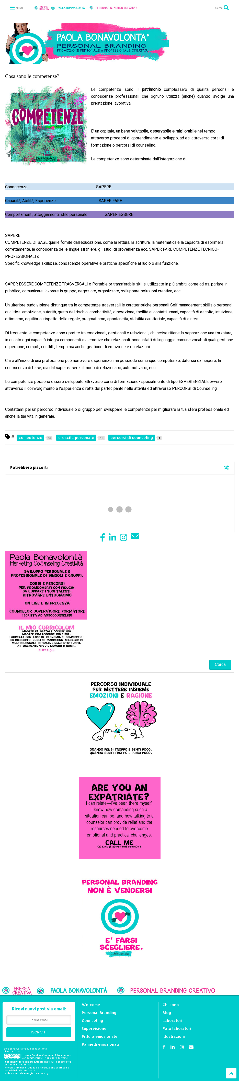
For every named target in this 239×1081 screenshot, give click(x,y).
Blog (167, 1012)
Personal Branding (99, 1012)
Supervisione (94, 1028)
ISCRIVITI (39, 1032)
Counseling (92, 1020)
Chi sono (171, 1004)
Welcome (91, 1004)
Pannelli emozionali (100, 1044)
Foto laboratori (177, 1028)
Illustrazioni (174, 1036)
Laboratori (172, 1020)
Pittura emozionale (100, 1036)
